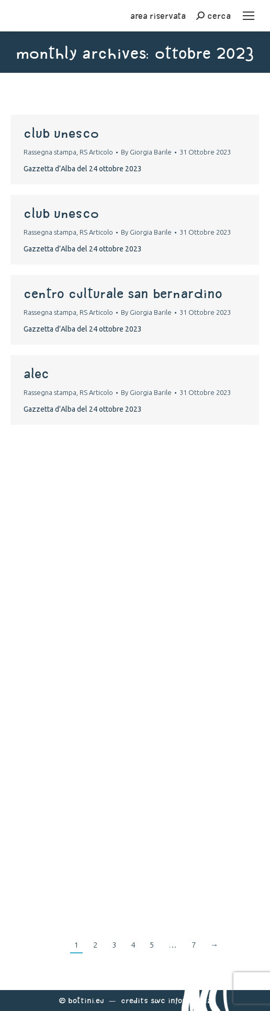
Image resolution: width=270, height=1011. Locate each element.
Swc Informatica (181, 1000)
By (146, 152)
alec (36, 373)
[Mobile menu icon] (248, 15)
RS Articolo (96, 152)
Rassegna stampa (50, 152)
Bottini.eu (86, 1000)
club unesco (61, 133)
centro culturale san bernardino (123, 293)
